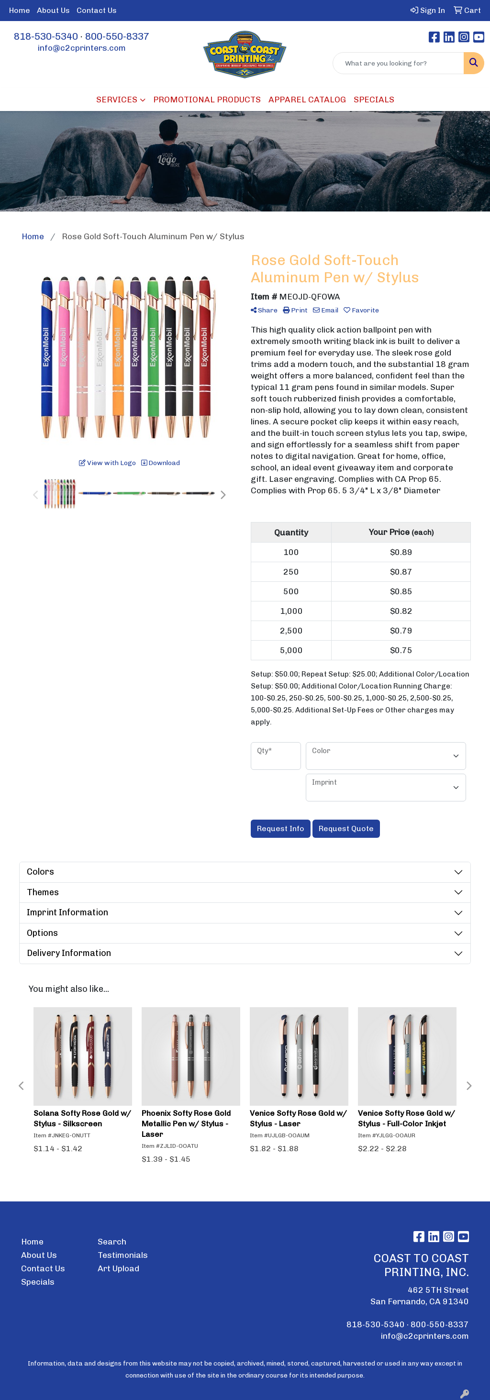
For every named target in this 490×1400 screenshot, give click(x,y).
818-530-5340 (46, 36)
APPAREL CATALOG (307, 99)
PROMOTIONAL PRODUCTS (207, 99)
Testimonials (123, 1255)
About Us (53, 10)
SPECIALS (374, 99)
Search (112, 1241)
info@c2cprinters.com (82, 48)
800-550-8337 (117, 36)
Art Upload (118, 1268)
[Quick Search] (398, 63)
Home (19, 10)
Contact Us (97, 10)
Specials (38, 1282)
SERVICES (116, 99)
